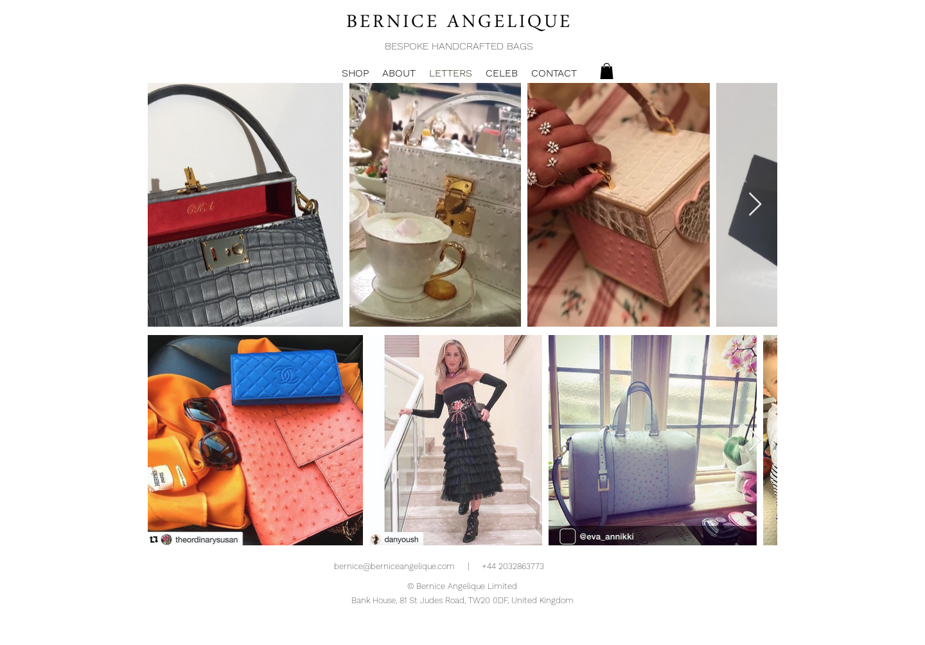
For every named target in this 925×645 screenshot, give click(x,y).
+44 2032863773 (513, 566)
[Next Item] (755, 204)
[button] (606, 71)
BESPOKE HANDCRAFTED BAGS (459, 46)
